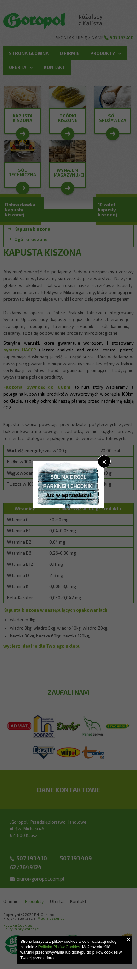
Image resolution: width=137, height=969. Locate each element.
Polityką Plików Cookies (59, 947)
